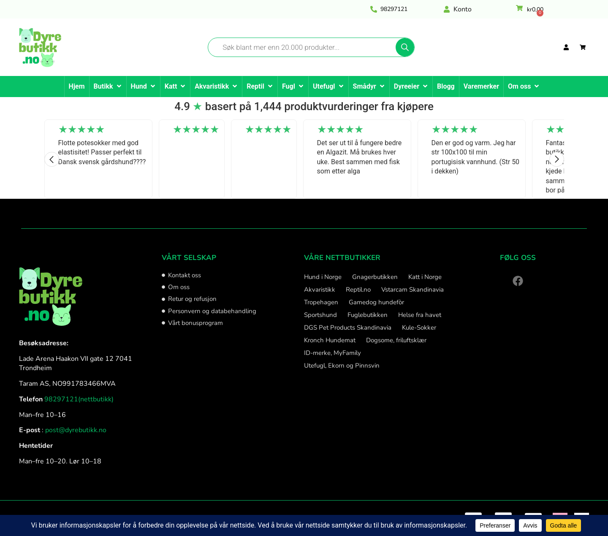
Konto (462, 9)
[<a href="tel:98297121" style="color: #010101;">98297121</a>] (373, 9)
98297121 (393, 9)
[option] (98, 159)
